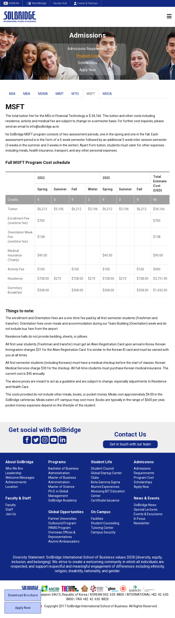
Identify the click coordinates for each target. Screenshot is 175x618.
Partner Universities (62, 518)
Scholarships (87, 63)
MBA (26, 94)
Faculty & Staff (18, 498)
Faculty (10, 505)
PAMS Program (59, 528)
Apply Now (87, 70)
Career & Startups (86, 3)
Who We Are (14, 468)
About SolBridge (19, 462)
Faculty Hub (60, 3)
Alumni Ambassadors (64, 541)
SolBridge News (145, 505)
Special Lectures (145, 509)
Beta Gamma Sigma (105, 482)
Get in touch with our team (130, 444)
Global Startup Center (106, 473)
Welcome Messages (19, 477)
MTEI (75, 94)
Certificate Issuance (105, 500)
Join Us (10, 514)
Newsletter (141, 523)
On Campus (101, 512)
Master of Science (61, 487)
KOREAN (11, 3)
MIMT (60, 94)
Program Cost (87, 56)
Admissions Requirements (87, 49)
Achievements (15, 482)
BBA (12, 94)
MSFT (91, 94)
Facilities (97, 518)
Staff (9, 509)
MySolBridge (36, 3)
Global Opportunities (66, 512)
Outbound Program (62, 523)
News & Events (147, 498)
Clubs (95, 477)
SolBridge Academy (62, 500)
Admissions (144, 462)
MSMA (43, 94)
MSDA (107, 94)
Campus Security (103, 532)
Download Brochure (23, 595)
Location (11, 487)
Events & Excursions (148, 514)
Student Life (101, 462)
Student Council (102, 468)
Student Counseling (105, 523)
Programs (57, 462)
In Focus (139, 518)
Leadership (13, 473)
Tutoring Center (102, 528)
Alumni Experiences (105, 487)
